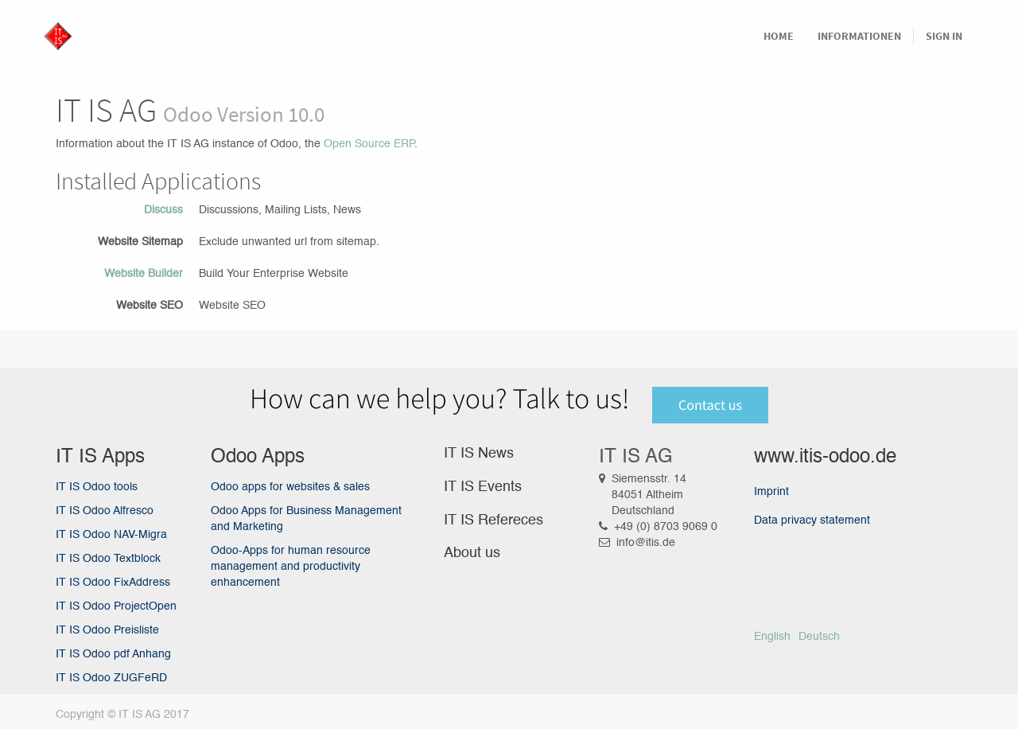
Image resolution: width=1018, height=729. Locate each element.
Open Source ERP (369, 144)
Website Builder (143, 273)
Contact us (710, 405)
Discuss (163, 210)
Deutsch (819, 636)
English (772, 636)
